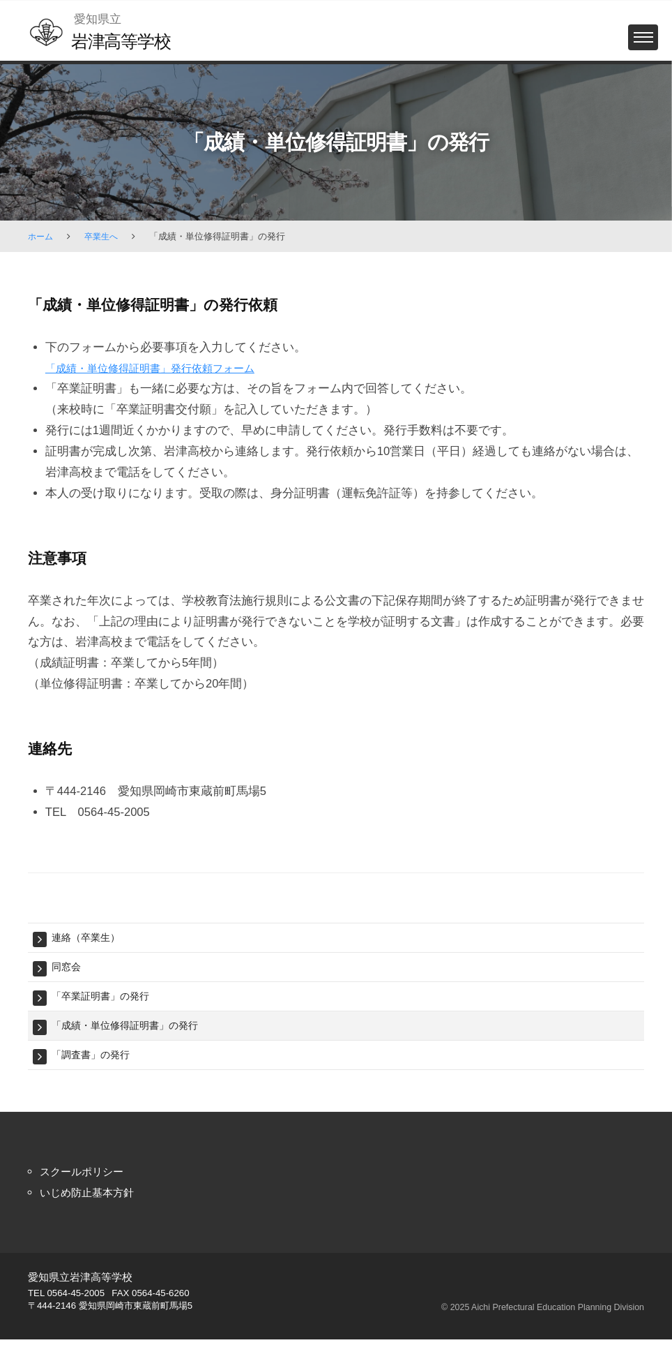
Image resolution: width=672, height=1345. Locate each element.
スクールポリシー (87, 1176)
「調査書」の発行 (93, 1059)
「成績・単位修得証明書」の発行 (130, 1028)
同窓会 (67, 968)
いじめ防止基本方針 (93, 1197)
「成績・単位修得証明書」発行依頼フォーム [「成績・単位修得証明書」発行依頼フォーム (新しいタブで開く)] (163, 368)
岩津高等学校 (124, 41)
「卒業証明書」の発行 (104, 998)
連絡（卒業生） (88, 938)
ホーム (41, 236)
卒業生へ (104, 236)
